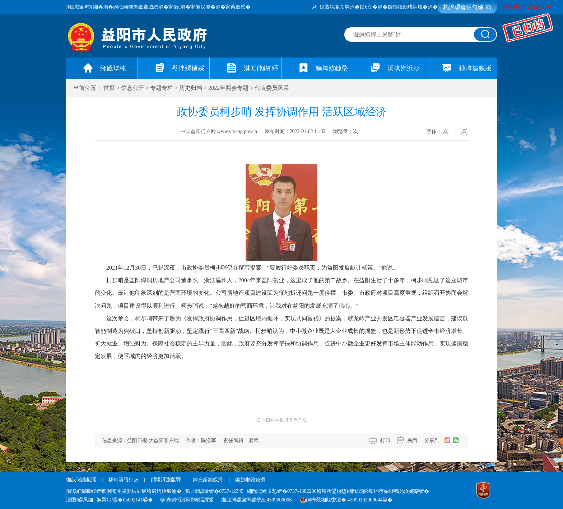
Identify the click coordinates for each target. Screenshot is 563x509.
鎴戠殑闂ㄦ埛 (335, 7)
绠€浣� (368, 7)
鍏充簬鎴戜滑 (208, 479)
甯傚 (174, 7)
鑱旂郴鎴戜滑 (250, 479)
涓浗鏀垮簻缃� (84, 7)
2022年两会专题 (228, 88)
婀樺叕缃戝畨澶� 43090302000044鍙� (346, 500)
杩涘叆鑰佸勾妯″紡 (467, 7)
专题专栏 (161, 88)
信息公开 (132, 88)
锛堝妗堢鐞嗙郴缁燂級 (187, 500)
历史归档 (190, 88)
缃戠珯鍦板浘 (81, 479)
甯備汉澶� (202, 7)
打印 (385, 440)
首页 (109, 88)
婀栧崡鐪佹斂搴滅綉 (135, 7)
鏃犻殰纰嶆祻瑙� (407, 7)
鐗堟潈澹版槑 (166, 479)
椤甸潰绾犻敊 (124, 479)
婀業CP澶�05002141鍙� (125, 500)
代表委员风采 (272, 88)
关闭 (412, 440)
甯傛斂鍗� (238, 7)
